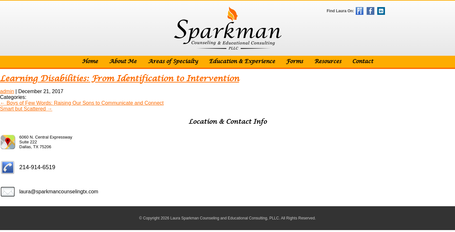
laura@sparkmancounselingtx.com (58, 191)
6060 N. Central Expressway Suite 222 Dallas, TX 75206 (45, 142)
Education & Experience (242, 61)
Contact (362, 61)
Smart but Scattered (26, 108)
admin (7, 91)
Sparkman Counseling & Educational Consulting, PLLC (228, 28)
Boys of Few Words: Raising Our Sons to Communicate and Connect (82, 103)
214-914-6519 (37, 167)
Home (90, 61)
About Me (123, 61)
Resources (327, 61)
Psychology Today (359, 11)
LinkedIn (381, 11)
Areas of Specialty (173, 61)
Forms (294, 61)
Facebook (370, 11)
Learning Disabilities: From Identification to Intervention (119, 79)
